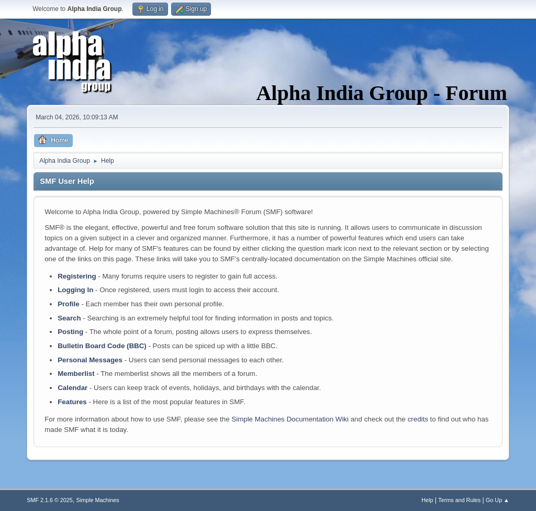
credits (418, 419)
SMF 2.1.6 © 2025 (50, 500)
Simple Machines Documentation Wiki (290, 419)
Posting (70, 332)
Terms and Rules (459, 500)
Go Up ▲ (497, 500)
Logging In (75, 290)
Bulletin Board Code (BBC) (102, 346)
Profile (68, 304)
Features (72, 402)
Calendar (72, 388)
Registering (77, 276)
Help (427, 500)
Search (69, 318)
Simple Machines (97, 500)
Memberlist (76, 373)
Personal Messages (90, 360)
